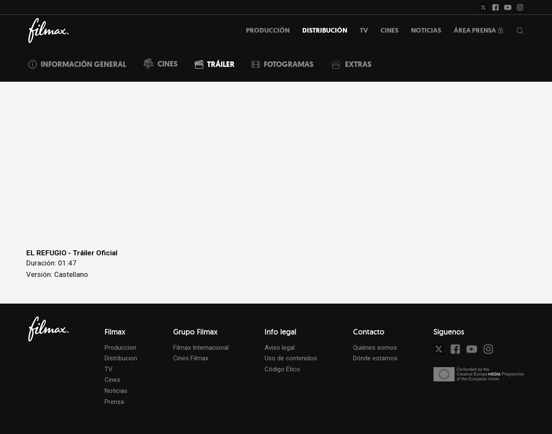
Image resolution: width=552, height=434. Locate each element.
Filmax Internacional (201, 347)
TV (109, 369)
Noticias (116, 391)
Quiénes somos (375, 347)
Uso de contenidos (291, 358)
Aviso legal (280, 347)
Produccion (120, 347)
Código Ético (282, 369)
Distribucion (121, 358)
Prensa (114, 402)
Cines (112, 380)
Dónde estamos (375, 358)
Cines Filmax (190, 358)
